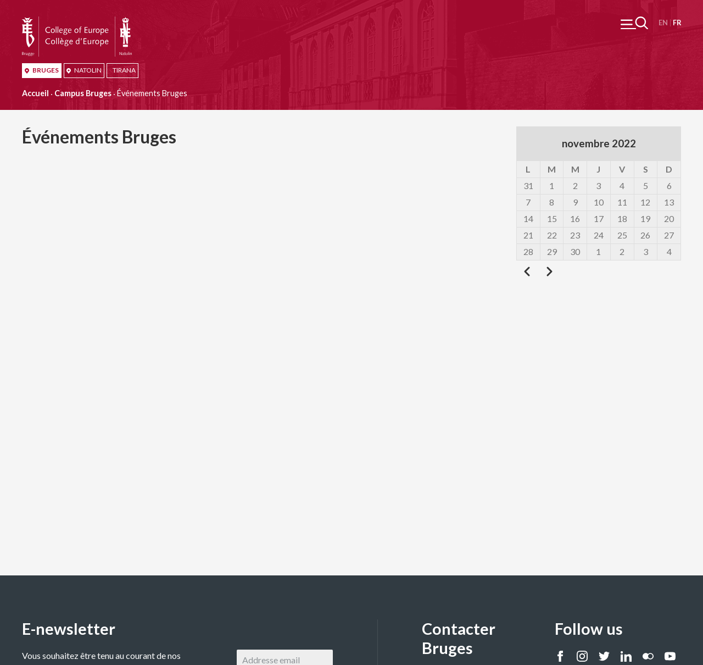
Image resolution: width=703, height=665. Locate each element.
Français (677, 22)
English (663, 22)
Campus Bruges (82, 93)
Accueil (35, 93)
